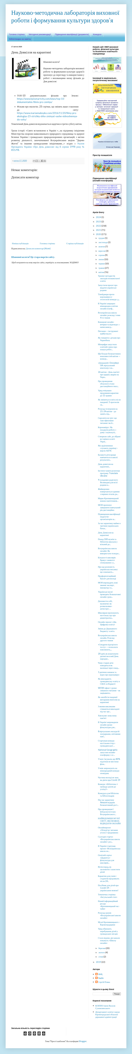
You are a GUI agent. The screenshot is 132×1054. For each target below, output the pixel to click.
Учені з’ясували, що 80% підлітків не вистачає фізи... (109, 761)
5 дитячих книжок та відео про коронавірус (109, 673)
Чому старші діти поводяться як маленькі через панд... (108, 665)
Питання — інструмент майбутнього (108, 332)
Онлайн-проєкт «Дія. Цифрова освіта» (107, 623)
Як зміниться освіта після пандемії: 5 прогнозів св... (109, 402)
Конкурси (97, 34)
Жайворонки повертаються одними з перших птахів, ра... (109, 491)
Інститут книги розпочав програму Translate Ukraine (109, 473)
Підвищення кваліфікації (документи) (72, 34)
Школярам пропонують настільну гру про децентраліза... (108, 615)
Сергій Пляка (104, 982)
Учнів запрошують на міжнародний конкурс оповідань (109, 770)
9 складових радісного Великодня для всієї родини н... (108, 482)
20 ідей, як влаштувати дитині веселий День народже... (108, 656)
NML (100, 974)
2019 (98, 962)
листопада (103, 242)
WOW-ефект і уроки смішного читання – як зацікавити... (109, 690)
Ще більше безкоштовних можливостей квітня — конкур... (109, 356)
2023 (98, 221)
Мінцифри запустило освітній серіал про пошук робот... (107, 347)
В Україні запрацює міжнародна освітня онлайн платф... (108, 306)
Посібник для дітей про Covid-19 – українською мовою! (108, 888)
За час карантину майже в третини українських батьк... (109, 526)
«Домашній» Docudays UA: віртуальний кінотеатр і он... (108, 365)
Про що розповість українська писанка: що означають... (108, 569)
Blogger (83, 1041)
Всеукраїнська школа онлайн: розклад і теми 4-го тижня (109, 315)
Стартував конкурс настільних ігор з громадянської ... (106, 743)
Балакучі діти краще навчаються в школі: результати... (108, 457)
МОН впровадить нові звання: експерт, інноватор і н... (108, 585)
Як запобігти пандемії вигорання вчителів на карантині (109, 699)
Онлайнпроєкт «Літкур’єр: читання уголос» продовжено (108, 830)
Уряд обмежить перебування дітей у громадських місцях (108, 931)
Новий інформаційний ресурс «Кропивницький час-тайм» (109, 905)
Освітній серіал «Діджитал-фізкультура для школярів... (106, 859)
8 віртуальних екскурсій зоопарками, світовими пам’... (109, 734)
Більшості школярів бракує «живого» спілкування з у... (107, 560)
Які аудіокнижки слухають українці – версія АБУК (108, 448)
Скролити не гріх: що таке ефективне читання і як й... (107, 420)
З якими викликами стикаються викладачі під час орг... (109, 709)
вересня (102, 251)
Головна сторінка (17, 34)
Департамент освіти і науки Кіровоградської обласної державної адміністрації (107, 1014)
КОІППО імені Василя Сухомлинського (105, 1006)
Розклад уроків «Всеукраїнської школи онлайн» (109, 915)
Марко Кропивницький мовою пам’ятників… (108, 499)
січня (100, 956)
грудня (101, 238)
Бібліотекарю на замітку (20, 39)
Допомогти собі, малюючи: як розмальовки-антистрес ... (105, 605)
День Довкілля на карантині (106, 533)
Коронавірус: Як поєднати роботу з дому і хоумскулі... (107, 430)
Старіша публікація (75, 243)
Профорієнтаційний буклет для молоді (107, 577)
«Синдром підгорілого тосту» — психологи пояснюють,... (108, 647)
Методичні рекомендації (40, 34)
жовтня (101, 246)
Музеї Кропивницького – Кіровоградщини (109, 923)
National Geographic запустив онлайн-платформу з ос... (108, 752)
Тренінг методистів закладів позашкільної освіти (109, 278)
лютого (101, 952)
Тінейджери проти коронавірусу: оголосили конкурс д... (109, 297)
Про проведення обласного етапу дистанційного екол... (108, 383)
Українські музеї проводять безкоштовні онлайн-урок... (109, 594)
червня (101, 263)
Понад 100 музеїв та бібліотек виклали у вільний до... (108, 541)
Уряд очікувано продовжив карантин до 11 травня (108, 393)
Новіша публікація (20, 243)
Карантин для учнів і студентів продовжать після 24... (108, 878)
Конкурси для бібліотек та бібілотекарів (108, 794)
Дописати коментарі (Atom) (38, 248)
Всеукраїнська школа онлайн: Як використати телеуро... (109, 551)
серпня (101, 255)
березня (102, 948)
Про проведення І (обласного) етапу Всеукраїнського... (107, 811)
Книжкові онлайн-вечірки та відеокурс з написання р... (109, 324)
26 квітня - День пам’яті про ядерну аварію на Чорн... (109, 374)
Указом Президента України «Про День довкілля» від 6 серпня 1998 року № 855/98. (47, 146)
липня (101, 259)
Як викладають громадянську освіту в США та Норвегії (109, 681)
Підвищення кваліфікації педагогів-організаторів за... (109, 516)
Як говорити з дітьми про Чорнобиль (109, 338)
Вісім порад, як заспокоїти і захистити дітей (109, 869)
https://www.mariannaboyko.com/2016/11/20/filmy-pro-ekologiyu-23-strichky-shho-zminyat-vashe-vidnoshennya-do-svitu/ (47, 116)
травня (101, 268)
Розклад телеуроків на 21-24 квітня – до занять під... (108, 411)
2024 (98, 217)
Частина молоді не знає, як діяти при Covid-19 (109, 778)
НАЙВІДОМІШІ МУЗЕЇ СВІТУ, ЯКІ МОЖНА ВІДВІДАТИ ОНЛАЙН (109, 821)
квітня (101, 272)
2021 (98, 230)
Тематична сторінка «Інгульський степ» (107, 895)
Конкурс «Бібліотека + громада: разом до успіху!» (108, 786)
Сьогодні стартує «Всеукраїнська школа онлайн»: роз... (109, 839)
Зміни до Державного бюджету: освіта (107, 629)
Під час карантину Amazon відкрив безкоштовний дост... (108, 802)
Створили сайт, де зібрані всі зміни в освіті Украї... (109, 439)
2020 (98, 234)
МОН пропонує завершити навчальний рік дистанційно (109, 507)
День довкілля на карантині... (105, 465)
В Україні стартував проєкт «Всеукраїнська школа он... (109, 848)
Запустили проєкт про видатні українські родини (107, 287)
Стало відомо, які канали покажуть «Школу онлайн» (109, 940)
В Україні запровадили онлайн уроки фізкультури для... (108, 724)
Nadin (101, 978)
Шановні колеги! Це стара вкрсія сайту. (33, 256)
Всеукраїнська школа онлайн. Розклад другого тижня (107, 638)
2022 (98, 225)
